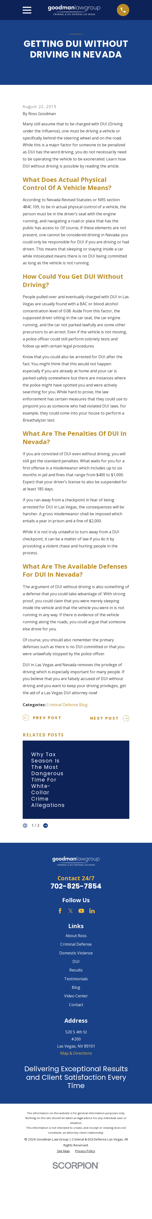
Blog (76, 1047)
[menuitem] (63, 1211)
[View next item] (45, 885)
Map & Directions (76, 1113)
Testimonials (76, 1038)
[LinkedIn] (92, 970)
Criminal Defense (76, 1004)
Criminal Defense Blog (67, 764)
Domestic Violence (76, 1012)
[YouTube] (81, 970)
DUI (76, 1021)
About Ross (76, 995)
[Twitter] (70, 970)
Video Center (76, 1056)
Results (76, 1030)
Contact (76, 1064)
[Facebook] (60, 970)
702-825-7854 (76, 946)
